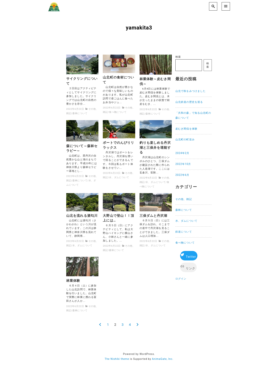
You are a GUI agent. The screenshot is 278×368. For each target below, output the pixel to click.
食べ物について (118, 112)
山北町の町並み (185, 139)
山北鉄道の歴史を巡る (189, 102)
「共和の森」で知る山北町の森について (193, 115)
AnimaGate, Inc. (162, 359)
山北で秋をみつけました (190, 91)
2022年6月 (182, 175)
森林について (80, 113)
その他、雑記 (183, 199)
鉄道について (183, 231)
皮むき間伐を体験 (186, 128)
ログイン (180, 278)
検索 (178, 56)
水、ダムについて (119, 177)
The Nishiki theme (117, 359)
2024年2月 (182, 153)
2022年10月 (183, 164)
